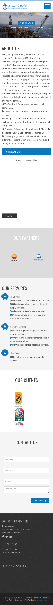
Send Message (40, 500)
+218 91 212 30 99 (10, 530)
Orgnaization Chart (14, 151)
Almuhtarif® (42, 600)
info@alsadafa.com (11, 532)
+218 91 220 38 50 (23, 530)
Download (9, 216)
